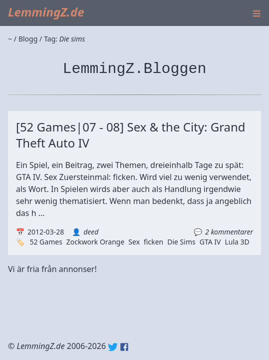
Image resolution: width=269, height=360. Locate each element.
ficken (153, 241)
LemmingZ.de (46, 12)
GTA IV (210, 241)
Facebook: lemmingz (124, 347)
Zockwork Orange (95, 241)
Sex (134, 241)
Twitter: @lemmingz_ (113, 347)
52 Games (45, 241)
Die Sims (181, 241)
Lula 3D (237, 241)
